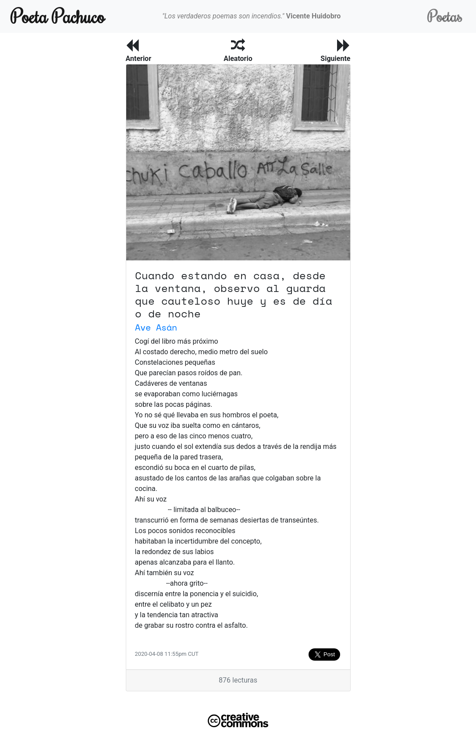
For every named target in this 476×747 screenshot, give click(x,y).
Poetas (444, 16)
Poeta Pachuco (58, 16)
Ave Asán (156, 327)
